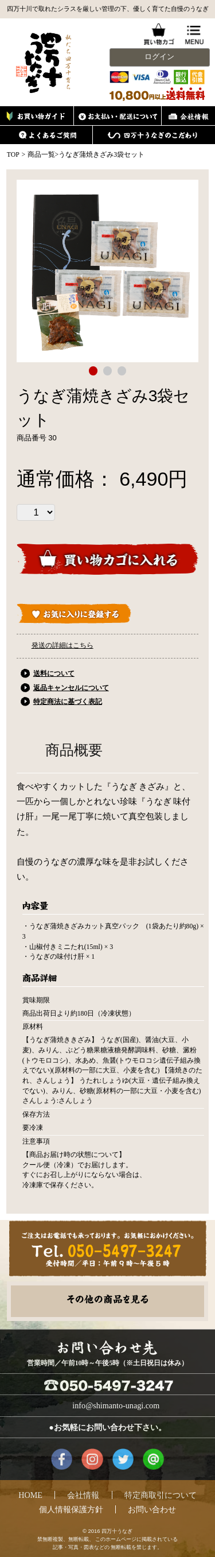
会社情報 (83, 1495)
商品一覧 (41, 154)
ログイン (159, 57)
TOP (13, 154)
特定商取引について (160, 1495)
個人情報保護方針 (71, 1509)
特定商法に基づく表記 (67, 702)
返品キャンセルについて (71, 688)
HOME (30, 1495)
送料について (54, 673)
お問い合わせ (152, 1509)
